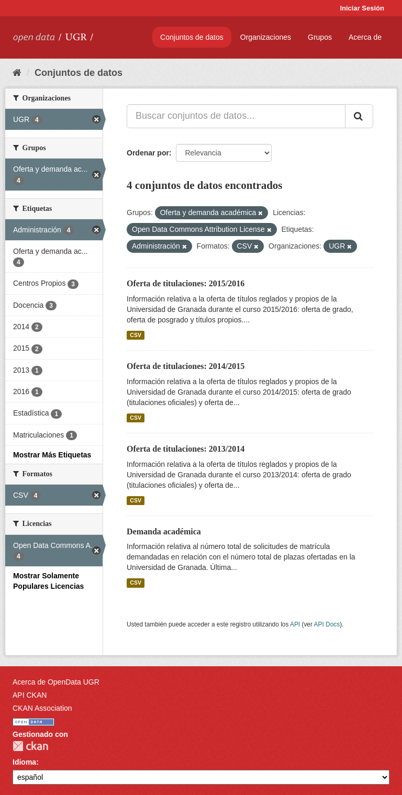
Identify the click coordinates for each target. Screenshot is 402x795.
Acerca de (365, 37)
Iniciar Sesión (362, 8)
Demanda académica (164, 531)
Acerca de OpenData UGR (56, 682)
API (295, 624)
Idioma (24, 762)
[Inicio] (17, 73)
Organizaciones (265, 37)
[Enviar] (359, 116)
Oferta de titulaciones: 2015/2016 (185, 283)
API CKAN (30, 695)
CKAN (30, 746)
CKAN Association (42, 708)
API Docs (327, 624)
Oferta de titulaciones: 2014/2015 (185, 366)
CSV (135, 335)
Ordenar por (148, 153)
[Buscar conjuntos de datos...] (236, 116)
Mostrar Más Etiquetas (52, 455)
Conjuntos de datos (192, 37)
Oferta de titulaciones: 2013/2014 (185, 448)
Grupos (320, 37)
